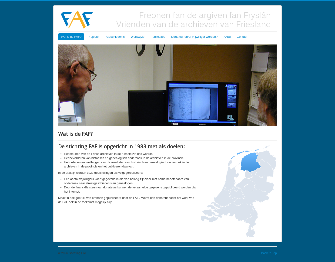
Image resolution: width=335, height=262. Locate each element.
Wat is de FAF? (71, 36)
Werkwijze (137, 36)
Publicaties (158, 36)
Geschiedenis (115, 36)
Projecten (93, 36)
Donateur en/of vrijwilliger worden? (194, 36)
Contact (242, 36)
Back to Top (269, 253)
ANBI (227, 36)
